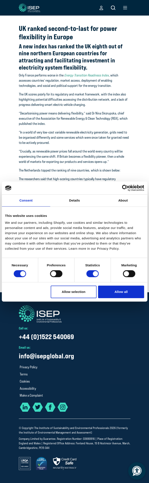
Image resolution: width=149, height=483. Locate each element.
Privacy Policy (28, 367)
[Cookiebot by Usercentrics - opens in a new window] (125, 188)
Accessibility (28, 388)
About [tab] (123, 200)
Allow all (121, 292)
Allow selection (73, 292)
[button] (101, 7)
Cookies (25, 381)
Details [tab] (74, 200)
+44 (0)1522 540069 (46, 336)
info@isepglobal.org (46, 356)
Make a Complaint (31, 395)
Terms (24, 374)
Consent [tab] (26, 200)
